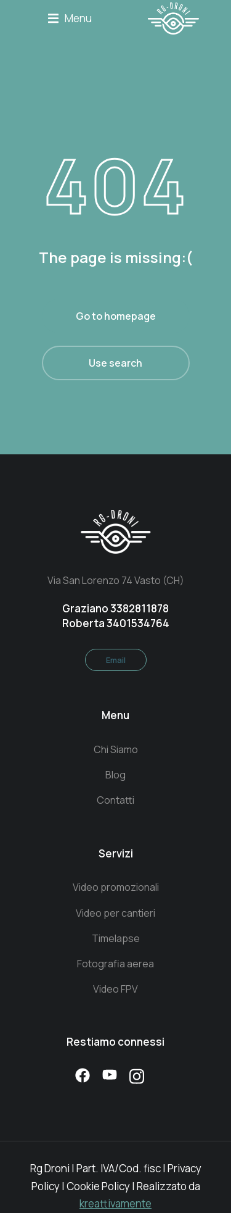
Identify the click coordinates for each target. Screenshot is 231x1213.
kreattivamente (115, 1203)
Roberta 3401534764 (115, 623)
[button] (70, 19)
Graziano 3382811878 (115, 608)
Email (116, 659)
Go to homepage (116, 316)
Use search (115, 363)
